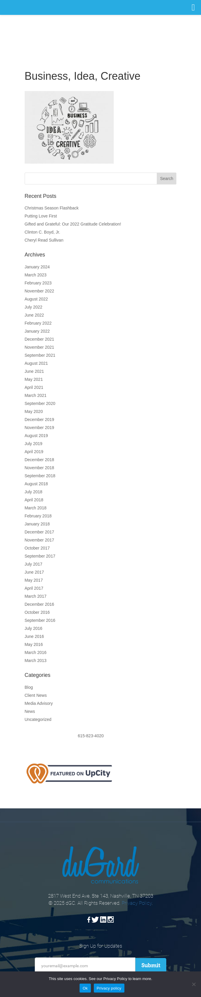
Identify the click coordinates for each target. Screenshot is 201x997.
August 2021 (36, 363)
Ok (85, 988)
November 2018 (39, 467)
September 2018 (40, 475)
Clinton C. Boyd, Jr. (42, 232)
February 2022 (38, 323)
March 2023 (36, 275)
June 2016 (34, 636)
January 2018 (37, 524)
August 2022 (36, 299)
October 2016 (37, 612)
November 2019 (39, 427)
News (30, 711)
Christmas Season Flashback (52, 208)
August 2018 (36, 483)
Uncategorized (38, 719)
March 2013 (36, 660)
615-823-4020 (100, 735)
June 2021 (34, 371)
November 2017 (39, 540)
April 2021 (34, 387)
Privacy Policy (137, 903)
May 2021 (34, 379)
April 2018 (34, 499)
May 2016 (34, 644)
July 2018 (33, 491)
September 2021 (40, 355)
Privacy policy (109, 988)
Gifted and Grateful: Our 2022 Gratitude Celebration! (73, 224)
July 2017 (33, 564)
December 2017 (39, 532)
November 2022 (39, 291)
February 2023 (38, 283)
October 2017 (37, 548)
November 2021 (39, 347)
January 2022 (37, 331)
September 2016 (40, 620)
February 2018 (38, 516)
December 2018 (39, 459)
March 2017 (36, 596)
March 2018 (36, 507)
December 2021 (39, 339)
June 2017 (34, 572)
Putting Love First (41, 216)
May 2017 (34, 580)
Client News (36, 695)
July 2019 (33, 443)
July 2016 (33, 628)
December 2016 (39, 604)
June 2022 (34, 315)
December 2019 (39, 419)
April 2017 (34, 588)
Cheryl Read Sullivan (44, 240)
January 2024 (37, 266)
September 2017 (40, 556)
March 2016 (36, 652)
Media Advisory (39, 703)
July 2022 (33, 307)
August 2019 (36, 435)
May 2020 (34, 411)
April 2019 (34, 451)
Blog (29, 687)
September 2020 (40, 403)
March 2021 (36, 395)
